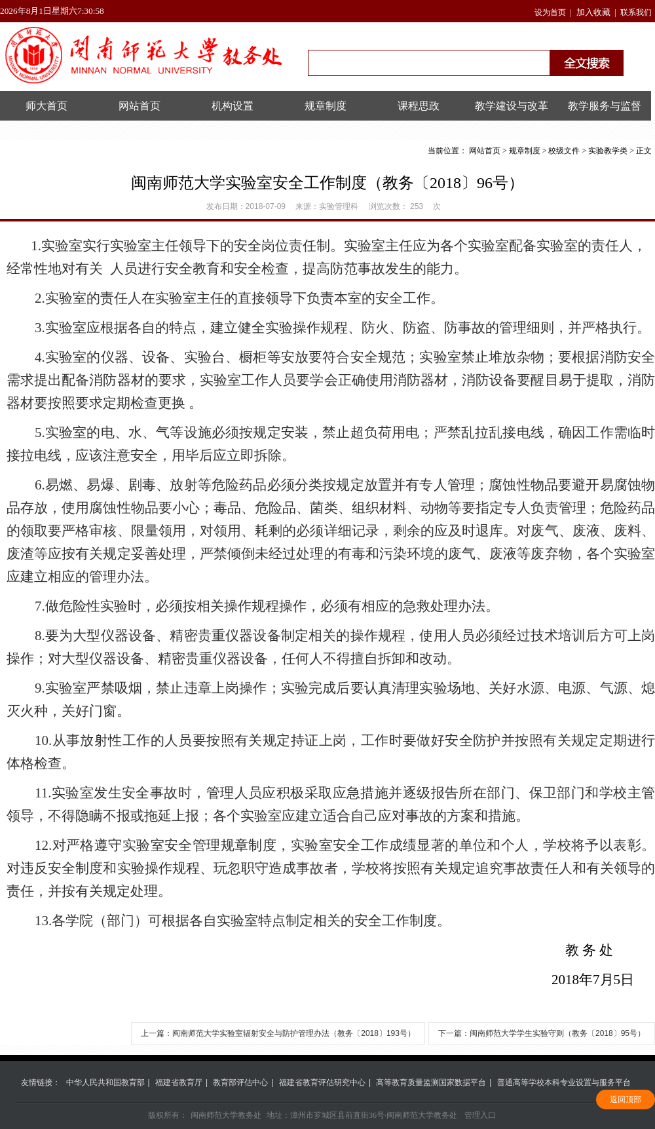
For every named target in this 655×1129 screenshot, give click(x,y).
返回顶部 (625, 1099)
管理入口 (480, 1115)
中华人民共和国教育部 (105, 1082)
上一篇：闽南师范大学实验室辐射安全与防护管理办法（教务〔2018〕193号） (278, 1033)
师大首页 (46, 105)
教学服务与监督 (604, 105)
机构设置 (232, 105)
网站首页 (139, 105)
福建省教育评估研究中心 (322, 1082)
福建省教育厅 (178, 1082)
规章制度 (325, 105)
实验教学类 (607, 150)
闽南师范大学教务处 (226, 1115)
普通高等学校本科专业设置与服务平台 (564, 1082)
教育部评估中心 (240, 1082)
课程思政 (419, 105)
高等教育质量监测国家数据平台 (431, 1082)
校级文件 (564, 150)
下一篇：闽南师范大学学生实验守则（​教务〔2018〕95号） (541, 1033)
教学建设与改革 (511, 105)
